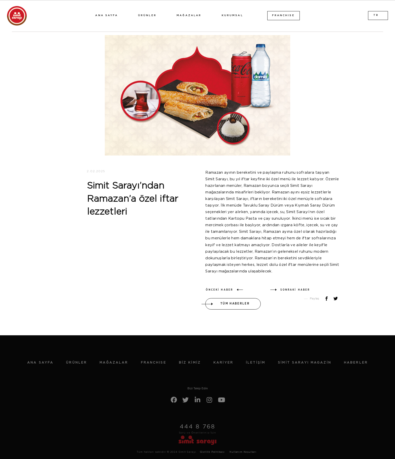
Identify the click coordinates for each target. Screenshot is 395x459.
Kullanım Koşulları (242, 452)
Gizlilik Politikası (212, 452)
